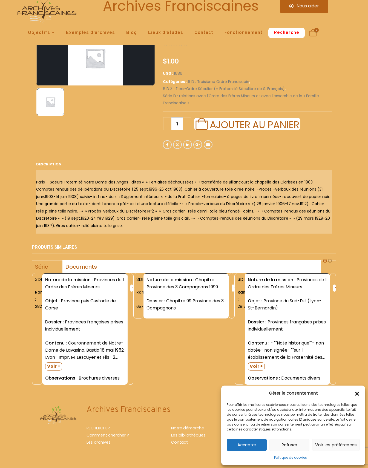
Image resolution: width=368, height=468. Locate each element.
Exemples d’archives (90, 33)
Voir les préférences (336, 445)
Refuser (289, 445)
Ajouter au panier (254, 124)
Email (208, 144)
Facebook (167, 144)
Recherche (286, 33)
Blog (131, 33)
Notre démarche (187, 428)
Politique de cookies (290, 457)
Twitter (177, 144)
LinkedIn (187, 144)
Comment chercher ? (108, 435)
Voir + (53, 366)
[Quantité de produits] (177, 123)
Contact (203, 33)
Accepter (246, 445)
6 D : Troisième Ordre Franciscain (218, 81)
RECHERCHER (98, 428)
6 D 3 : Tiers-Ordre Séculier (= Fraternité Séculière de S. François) (224, 88)
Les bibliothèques (188, 435)
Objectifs (39, 33)
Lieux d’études (165, 33)
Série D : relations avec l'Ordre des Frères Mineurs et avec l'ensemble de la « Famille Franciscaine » (241, 99)
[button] (357, 393)
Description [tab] (48, 164)
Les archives (99, 442)
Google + (197, 144)
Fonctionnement (244, 33)
